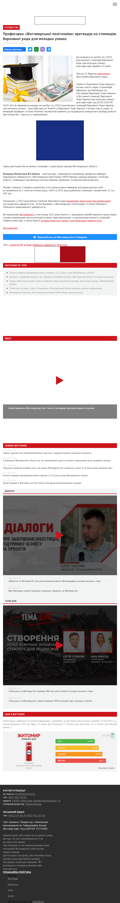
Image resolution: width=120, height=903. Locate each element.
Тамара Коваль (33, 804)
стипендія (14, 244)
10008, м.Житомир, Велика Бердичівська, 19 (36, 800)
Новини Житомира (16, 445)
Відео (8, 338)
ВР (21, 244)
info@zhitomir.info (25, 793)
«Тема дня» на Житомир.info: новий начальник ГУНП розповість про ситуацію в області (50, 700)
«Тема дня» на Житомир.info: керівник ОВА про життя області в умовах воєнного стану (50, 691)
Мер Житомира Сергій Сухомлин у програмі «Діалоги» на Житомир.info (43, 590)
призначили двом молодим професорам (88, 200)
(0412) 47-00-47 (17, 815)
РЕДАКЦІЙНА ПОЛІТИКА (17, 872)
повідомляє (103, 73)
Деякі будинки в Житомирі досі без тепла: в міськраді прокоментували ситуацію (42, 482)
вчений (28, 244)
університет (50, 244)
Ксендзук (62, 244)
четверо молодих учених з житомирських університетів (71, 220)
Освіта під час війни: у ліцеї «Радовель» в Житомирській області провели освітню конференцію (55, 288)
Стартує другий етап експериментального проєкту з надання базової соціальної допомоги (47, 453)
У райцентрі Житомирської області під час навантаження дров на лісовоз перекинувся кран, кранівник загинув (56, 460)
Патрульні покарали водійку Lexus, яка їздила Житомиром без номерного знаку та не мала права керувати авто (57, 467)
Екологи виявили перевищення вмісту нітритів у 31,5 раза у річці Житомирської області (51, 272)
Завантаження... (13, 49)
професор (37, 244)
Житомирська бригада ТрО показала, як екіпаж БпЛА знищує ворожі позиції (46, 292)
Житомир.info (26, 214)
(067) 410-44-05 (18, 797)
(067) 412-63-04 (36, 815)
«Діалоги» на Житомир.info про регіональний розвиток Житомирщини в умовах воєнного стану (54, 581)
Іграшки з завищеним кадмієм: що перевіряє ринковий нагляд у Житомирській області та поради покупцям (61, 276)
